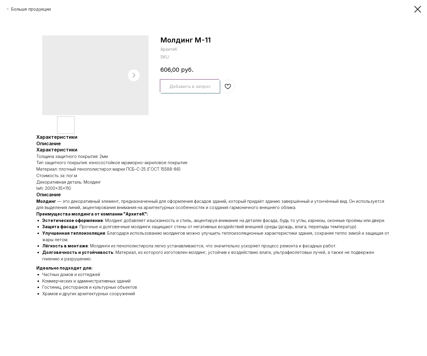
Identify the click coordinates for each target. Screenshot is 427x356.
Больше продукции (31, 9)
